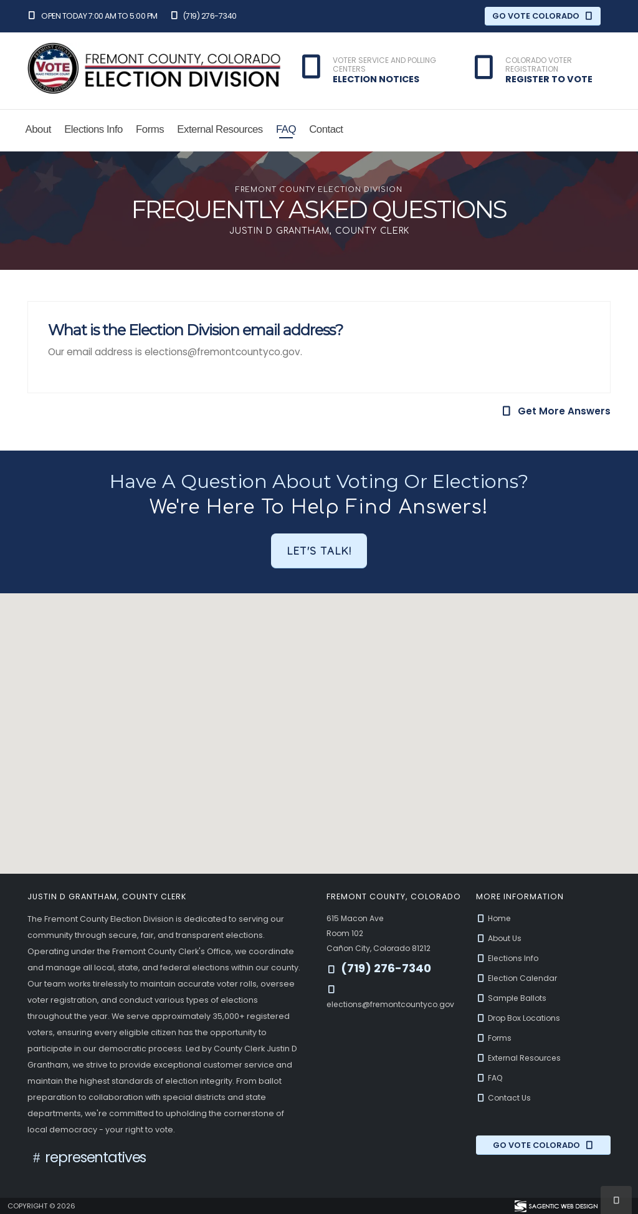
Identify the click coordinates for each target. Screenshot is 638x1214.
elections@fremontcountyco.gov (393, 1004)
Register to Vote (549, 79)
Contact (326, 129)
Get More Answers (556, 411)
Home (494, 918)
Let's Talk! (319, 550)
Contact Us (504, 1097)
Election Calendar (518, 978)
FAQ (286, 129)
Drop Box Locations (520, 1018)
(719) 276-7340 (203, 16)
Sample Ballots (512, 998)
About (38, 129)
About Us (499, 938)
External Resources (219, 129)
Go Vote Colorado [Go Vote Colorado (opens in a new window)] (543, 16)
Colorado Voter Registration (538, 65)
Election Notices (376, 79)
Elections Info (93, 129)
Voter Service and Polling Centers (384, 65)
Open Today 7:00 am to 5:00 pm (92, 16)
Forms (150, 129)
